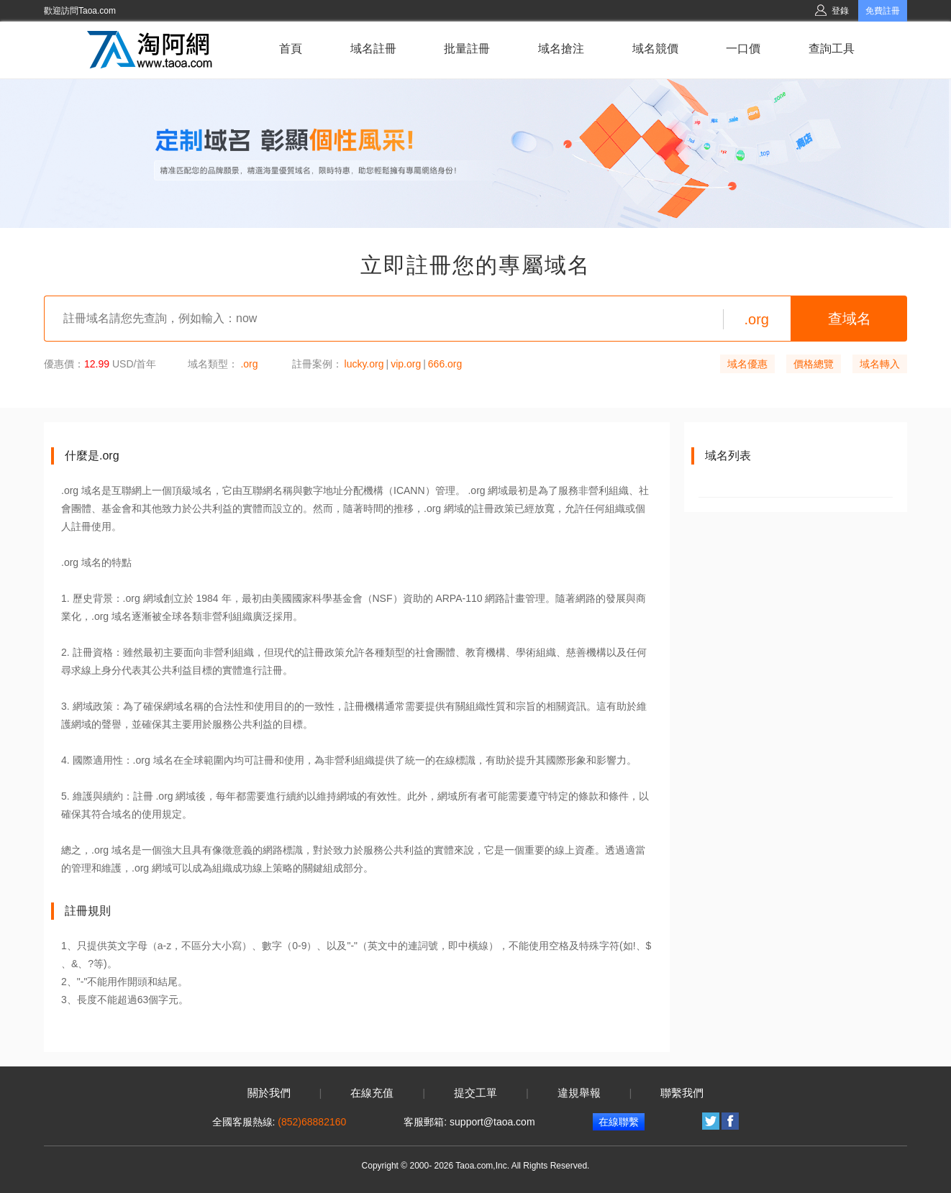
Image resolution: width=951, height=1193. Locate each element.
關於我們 (269, 1093)
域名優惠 (747, 364)
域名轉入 (880, 364)
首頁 (290, 48)
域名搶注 (561, 48)
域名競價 (655, 48)
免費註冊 (882, 11)
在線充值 (371, 1093)
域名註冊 (373, 48)
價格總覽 (813, 364)
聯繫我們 (682, 1093)
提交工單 (475, 1093)
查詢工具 (832, 48)
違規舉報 (579, 1093)
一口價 (743, 48)
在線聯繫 (619, 1122)
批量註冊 (467, 48)
